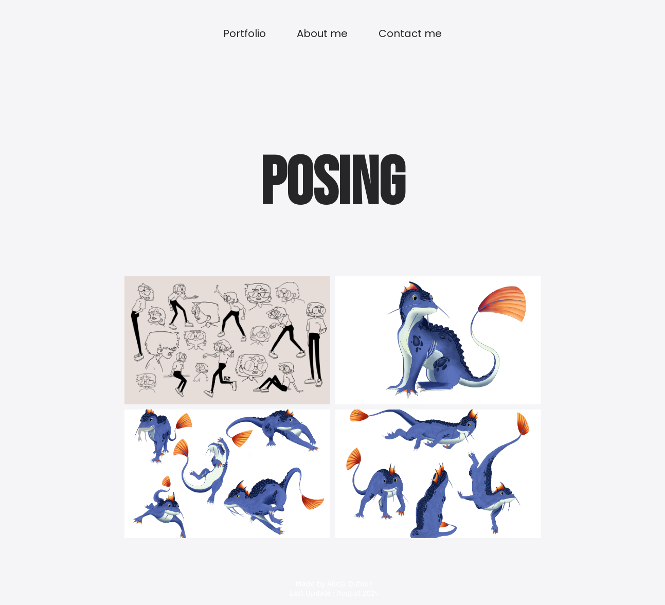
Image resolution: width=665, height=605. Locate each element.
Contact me (410, 33)
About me (322, 33)
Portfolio (244, 33)
